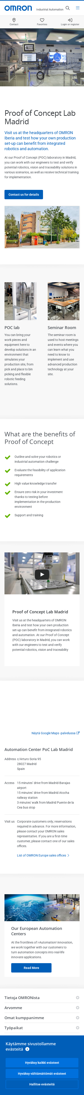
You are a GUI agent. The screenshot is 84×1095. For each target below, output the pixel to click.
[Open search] (67, 8)
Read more (31, 968)
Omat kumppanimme (24, 1017)
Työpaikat (13, 1027)
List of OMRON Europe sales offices (44, 855)
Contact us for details (24, 194)
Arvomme (13, 1007)
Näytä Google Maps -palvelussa (53, 733)
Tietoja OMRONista (22, 997)
